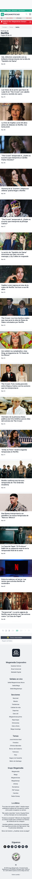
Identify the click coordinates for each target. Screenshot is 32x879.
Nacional (15, 698)
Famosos (16, 752)
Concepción (22, 10)
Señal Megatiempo (16, 689)
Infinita (15, 784)
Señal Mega (16, 685)
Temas (11, 27)
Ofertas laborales (15, 746)
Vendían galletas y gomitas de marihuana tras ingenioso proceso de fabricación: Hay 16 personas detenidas (15, 826)
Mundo (15, 701)
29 (13, 630)
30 (17, 630)
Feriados (15, 742)
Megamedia (15, 771)
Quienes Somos (16, 666)
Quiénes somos (16, 870)
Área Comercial (16, 669)
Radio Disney (15, 796)
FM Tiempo (15, 790)
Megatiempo (16, 781)
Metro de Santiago (16, 761)
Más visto (28, 18)
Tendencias (15, 704)
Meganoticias (15, 778)
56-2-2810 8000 (7, 870)
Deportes (16, 710)
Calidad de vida (15, 707)
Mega (15, 774)
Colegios (3, 10)
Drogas (9, 10)
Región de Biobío (7, 641)
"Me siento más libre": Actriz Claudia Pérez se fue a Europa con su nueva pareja (15, 814)
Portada (4, 27)
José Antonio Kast (16, 739)
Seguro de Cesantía (15, 758)
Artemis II (14, 10)
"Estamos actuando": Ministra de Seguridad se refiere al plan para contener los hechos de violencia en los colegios (15, 819)
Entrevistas (15, 723)
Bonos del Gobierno (15, 749)
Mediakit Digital (16, 672)
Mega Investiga (15, 729)
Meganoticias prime (15, 717)
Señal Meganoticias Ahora (16, 682)
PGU (15, 755)
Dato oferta (15, 726)
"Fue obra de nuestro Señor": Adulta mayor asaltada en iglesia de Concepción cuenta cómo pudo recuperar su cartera (15, 808)
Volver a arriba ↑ (16, 874)
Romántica (15, 787)
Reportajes (15, 720)
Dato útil (15, 713)
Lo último (10, 18)
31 (21, 630)
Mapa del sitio (25, 870)
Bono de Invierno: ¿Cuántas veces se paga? (15, 831)
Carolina (15, 793)
